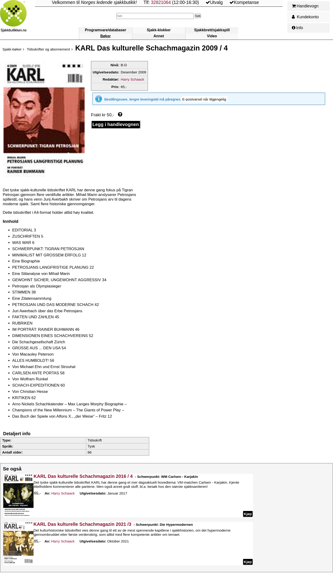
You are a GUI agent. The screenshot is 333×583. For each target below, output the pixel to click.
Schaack (62, 493)
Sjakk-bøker (12, 49)
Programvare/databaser (105, 30)
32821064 (161, 2)
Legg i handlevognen (115, 121)
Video (212, 36)
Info (297, 27)
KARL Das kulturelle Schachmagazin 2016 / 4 (83, 476)
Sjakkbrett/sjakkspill (212, 30)
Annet (159, 36)
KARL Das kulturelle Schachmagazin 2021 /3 (82, 524)
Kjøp (248, 514)
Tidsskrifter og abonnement (48, 49)
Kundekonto (305, 17)
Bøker (105, 36)
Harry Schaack (132, 79)
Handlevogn (305, 6)
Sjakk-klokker (159, 30)
